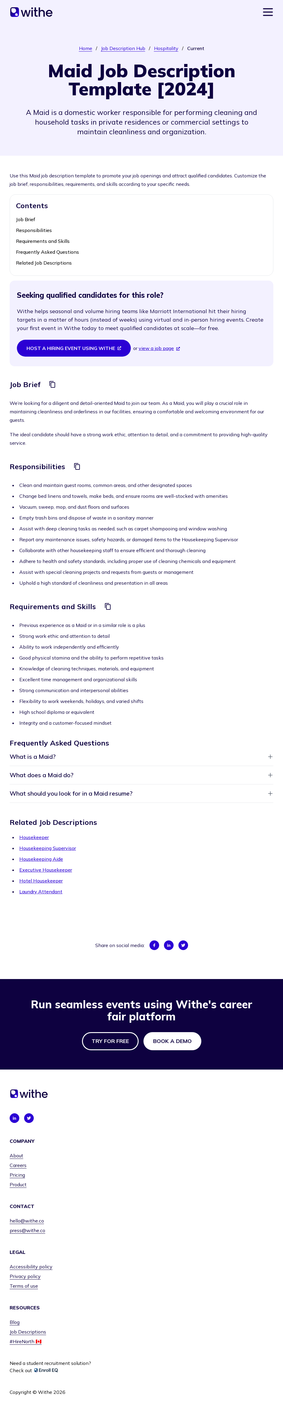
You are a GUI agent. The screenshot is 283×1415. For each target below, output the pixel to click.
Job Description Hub (123, 48)
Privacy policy (25, 1276)
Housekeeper (34, 837)
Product (18, 1184)
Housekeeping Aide (41, 859)
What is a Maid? (141, 756)
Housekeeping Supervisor (47, 848)
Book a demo (172, 1041)
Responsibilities (34, 230)
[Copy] (52, 384)
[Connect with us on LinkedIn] (14, 1118)
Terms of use (24, 1286)
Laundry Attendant (40, 892)
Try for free (110, 1041)
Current (195, 48)
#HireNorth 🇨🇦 (26, 1341)
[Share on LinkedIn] (169, 945)
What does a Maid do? (141, 775)
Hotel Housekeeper (41, 881)
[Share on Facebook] (154, 945)
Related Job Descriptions (44, 263)
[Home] (31, 12)
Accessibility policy (31, 1267)
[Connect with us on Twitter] (29, 1118)
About (16, 1156)
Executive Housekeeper (45, 870)
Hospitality (166, 48)
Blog (15, 1322)
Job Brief (25, 219)
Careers (18, 1165)
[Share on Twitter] (183, 945)
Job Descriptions (28, 1332)
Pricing (17, 1175)
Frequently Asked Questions (47, 252)
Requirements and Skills (43, 241)
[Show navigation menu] (268, 12)
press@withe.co (27, 1230)
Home (85, 48)
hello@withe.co (27, 1221)
